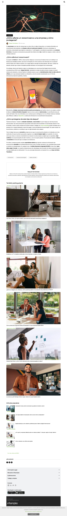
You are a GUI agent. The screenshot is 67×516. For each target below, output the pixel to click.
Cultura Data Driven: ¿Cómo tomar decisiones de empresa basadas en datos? (24, 361)
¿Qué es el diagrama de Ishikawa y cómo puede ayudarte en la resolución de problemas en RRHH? (29, 289)
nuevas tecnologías (21, 157)
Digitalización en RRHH (11, 328)
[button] (64, 2)
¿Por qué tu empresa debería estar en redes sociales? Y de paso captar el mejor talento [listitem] (35, 432)
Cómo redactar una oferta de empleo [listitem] (24, 441)
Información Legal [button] (12, 470)
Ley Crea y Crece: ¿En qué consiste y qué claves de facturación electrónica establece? (26, 218)
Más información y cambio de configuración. (33, 511)
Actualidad (9, 185)
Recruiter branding (10, 292)
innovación (10, 157)
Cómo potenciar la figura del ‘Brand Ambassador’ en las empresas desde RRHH (25, 325)
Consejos (9, 35)
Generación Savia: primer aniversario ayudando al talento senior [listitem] (29, 405)
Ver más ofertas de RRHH (13, 453)
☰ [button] (3, 2)
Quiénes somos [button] (11, 475)
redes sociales (32, 157)
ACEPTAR (33, 514)
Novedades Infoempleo (11, 429)
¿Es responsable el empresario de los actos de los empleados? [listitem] (29, 414)
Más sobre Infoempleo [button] (13, 472)
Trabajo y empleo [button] (12, 478)
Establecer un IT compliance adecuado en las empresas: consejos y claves (23, 254)
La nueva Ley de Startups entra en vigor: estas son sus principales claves (23, 396)
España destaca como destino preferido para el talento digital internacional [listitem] (32, 423)
